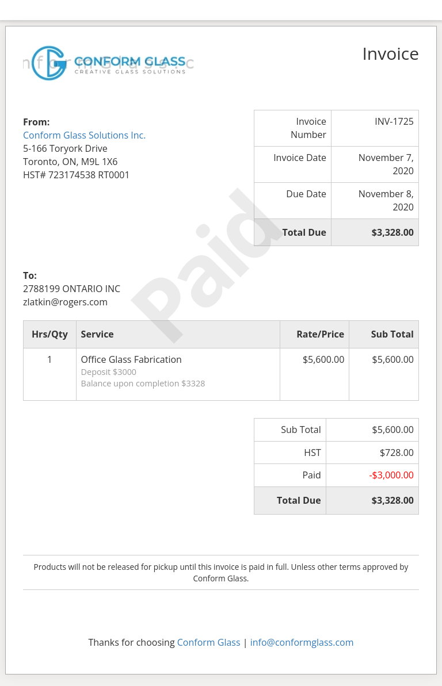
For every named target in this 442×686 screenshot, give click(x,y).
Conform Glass (209, 642)
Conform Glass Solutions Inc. (84, 135)
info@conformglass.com (302, 642)
